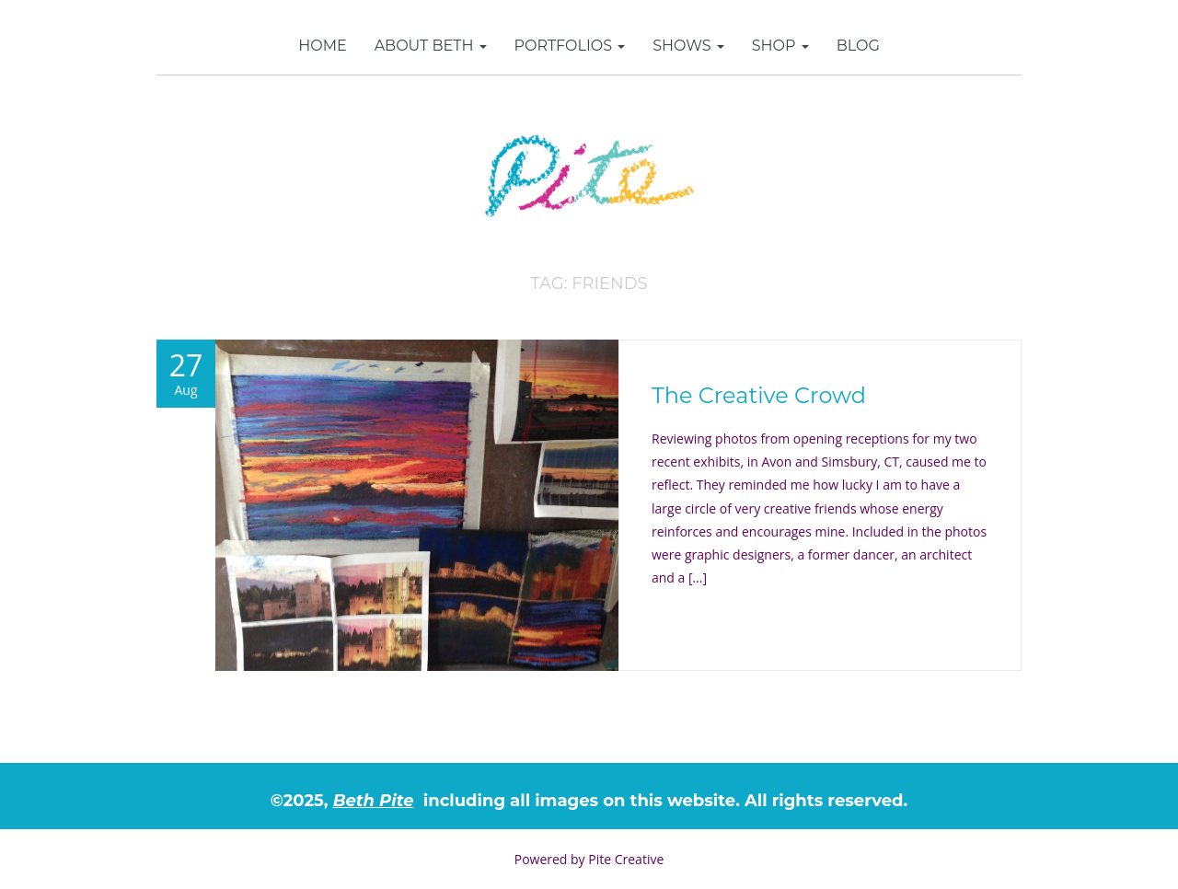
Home (322, 45)
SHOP (780, 45)
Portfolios (570, 45)
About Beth (431, 45)
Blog (858, 45)
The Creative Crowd (759, 395)
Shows (688, 45)
